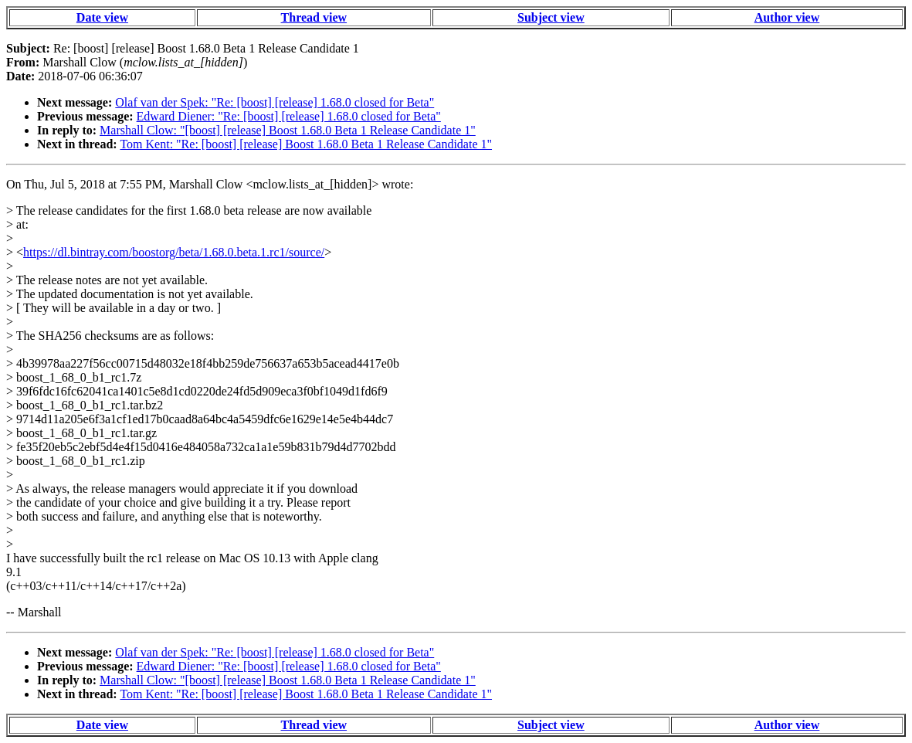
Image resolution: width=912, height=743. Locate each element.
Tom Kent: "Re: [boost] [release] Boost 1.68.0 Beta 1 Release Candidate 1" (306, 144)
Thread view (314, 17)
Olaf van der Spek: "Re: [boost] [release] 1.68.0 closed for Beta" (274, 102)
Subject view (551, 17)
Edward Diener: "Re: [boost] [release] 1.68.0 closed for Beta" (289, 116)
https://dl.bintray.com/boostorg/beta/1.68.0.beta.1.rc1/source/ (173, 252)
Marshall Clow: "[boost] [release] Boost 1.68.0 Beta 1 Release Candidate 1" (288, 130)
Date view (102, 17)
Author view (787, 17)
